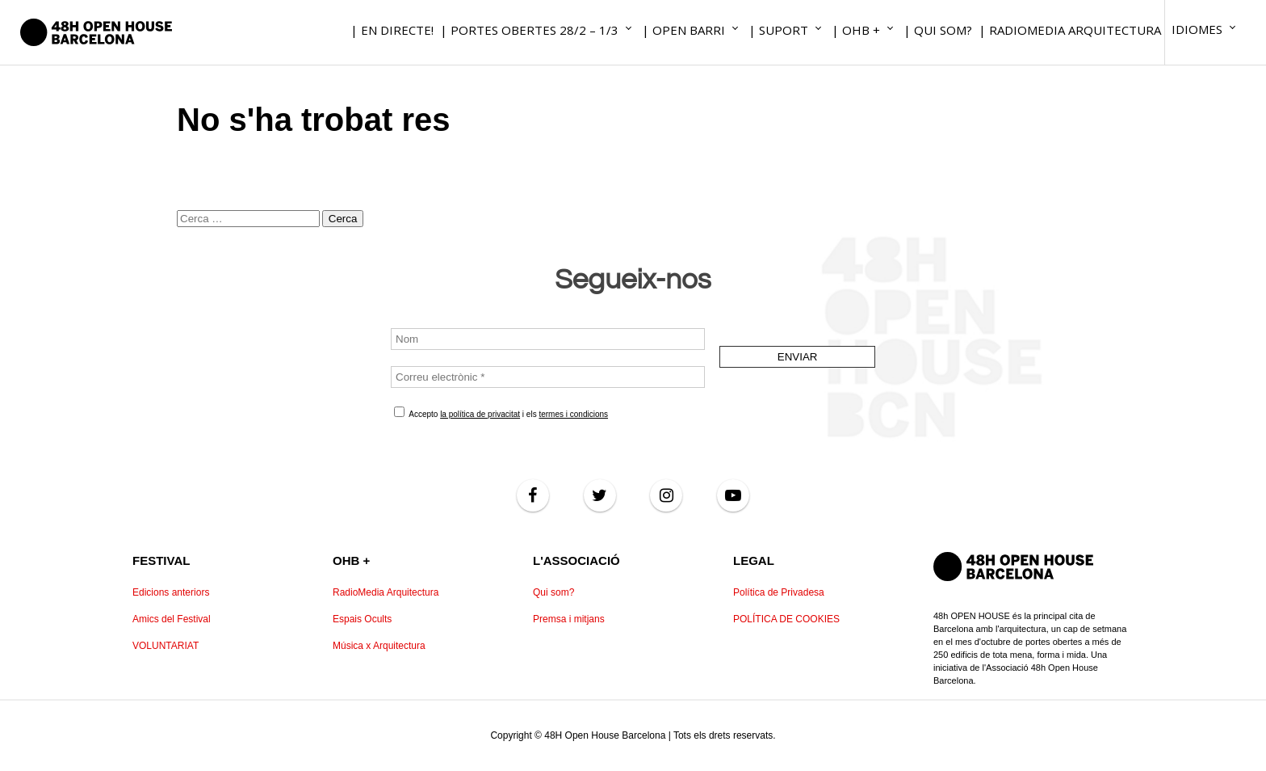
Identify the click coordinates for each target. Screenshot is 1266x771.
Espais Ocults (362, 619)
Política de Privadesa (778, 592)
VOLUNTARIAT (165, 645)
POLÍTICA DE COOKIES (786, 619)
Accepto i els (501, 413)
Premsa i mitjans (569, 619)
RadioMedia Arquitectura (385, 592)
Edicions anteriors (170, 592)
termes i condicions (573, 414)
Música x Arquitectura (379, 645)
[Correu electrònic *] (548, 377)
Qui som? (553, 592)
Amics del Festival (171, 619)
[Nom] (548, 339)
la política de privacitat (480, 414)
